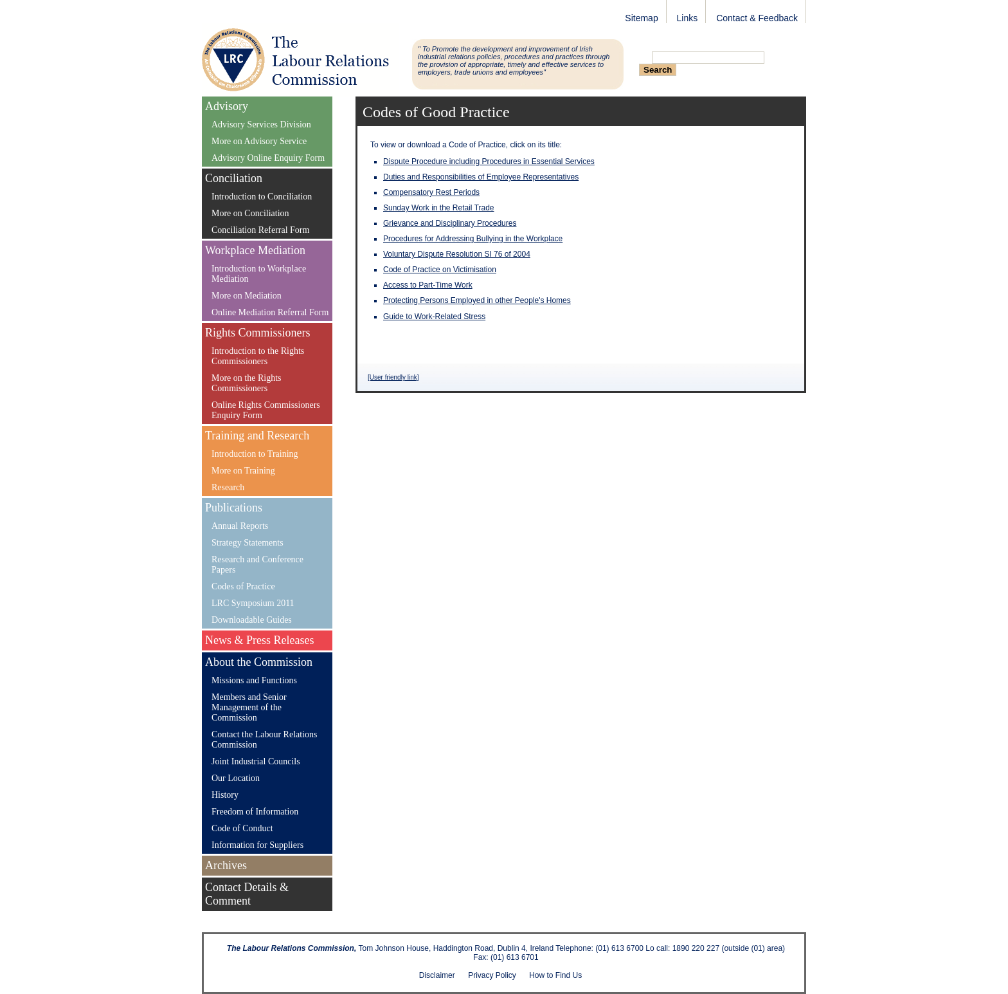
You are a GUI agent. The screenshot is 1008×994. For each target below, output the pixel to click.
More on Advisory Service (259, 141)
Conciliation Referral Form (260, 230)
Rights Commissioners (257, 332)
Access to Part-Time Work (428, 285)
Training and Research (257, 435)
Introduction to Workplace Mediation (259, 274)
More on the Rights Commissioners (247, 383)
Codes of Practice (243, 586)
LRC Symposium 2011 (253, 603)
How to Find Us (555, 975)
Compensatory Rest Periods (431, 192)
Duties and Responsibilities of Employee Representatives (481, 176)
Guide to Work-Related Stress (434, 316)
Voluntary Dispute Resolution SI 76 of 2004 (456, 254)
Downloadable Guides (252, 620)
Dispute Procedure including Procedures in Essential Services (489, 161)
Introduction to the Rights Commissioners (258, 356)
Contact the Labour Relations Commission (264, 740)
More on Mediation (247, 295)
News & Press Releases (259, 640)
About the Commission (258, 662)
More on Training (243, 470)
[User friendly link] (393, 377)
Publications (233, 507)
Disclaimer (437, 975)
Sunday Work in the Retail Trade (438, 207)
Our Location (236, 778)
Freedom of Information (255, 811)
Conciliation (233, 178)
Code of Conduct (242, 828)
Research (228, 487)
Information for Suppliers (257, 845)
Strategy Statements (248, 543)
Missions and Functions (254, 680)
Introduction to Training (255, 454)
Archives (226, 865)
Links (687, 18)
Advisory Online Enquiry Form (268, 158)
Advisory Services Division (261, 124)
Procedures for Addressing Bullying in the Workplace (472, 238)
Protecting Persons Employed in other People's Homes (477, 300)
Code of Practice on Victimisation (439, 269)
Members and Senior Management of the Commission (249, 707)
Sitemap (641, 18)
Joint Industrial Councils (256, 761)
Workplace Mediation (255, 250)
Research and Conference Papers (257, 565)
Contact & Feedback (757, 18)
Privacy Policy (492, 975)
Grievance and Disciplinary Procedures (449, 223)
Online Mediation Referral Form (270, 312)
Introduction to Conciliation (262, 196)
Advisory (226, 106)
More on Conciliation (250, 213)
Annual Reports (240, 526)
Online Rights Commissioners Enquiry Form (266, 410)
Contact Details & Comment (247, 894)
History (225, 795)
